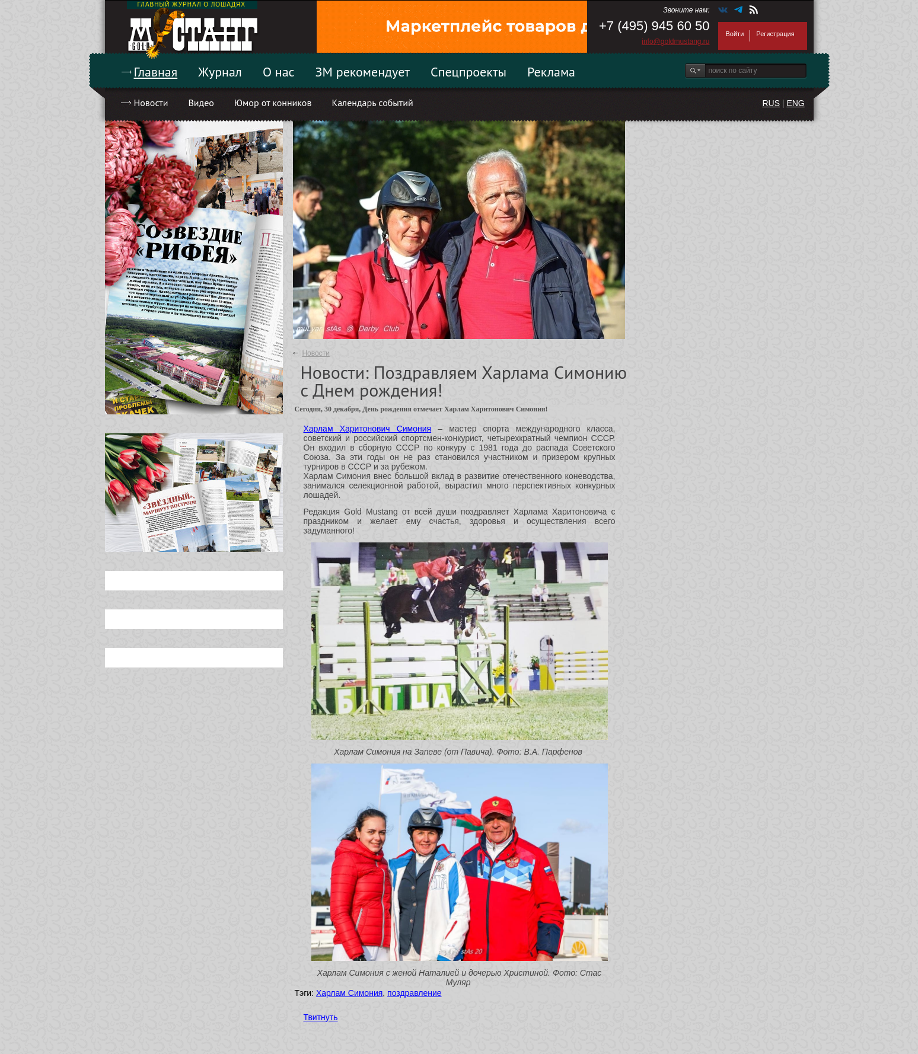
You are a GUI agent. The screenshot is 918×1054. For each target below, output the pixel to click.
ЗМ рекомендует (362, 71)
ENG (795, 103)
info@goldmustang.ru (675, 41)
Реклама (551, 71)
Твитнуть (321, 1017)
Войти (735, 33)
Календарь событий (372, 102)
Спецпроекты (468, 71)
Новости (151, 102)
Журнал (220, 71)
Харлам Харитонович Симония (368, 428)
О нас (279, 71)
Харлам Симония (349, 993)
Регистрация (775, 33)
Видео (200, 102)
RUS (771, 103)
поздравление (414, 993)
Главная (156, 71)
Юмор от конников (273, 102)
